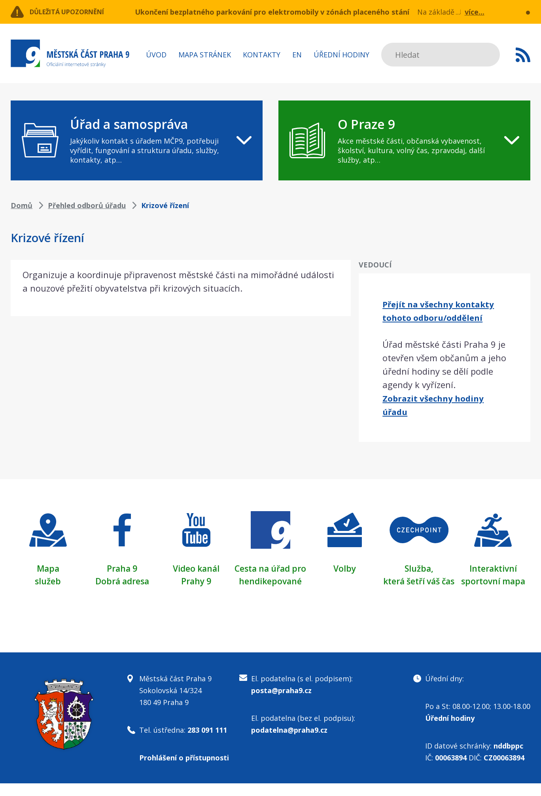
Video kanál (196, 568)
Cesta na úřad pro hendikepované (270, 580)
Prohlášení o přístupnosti (184, 770)
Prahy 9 (196, 581)
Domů (21, 205)
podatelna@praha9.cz (289, 742)
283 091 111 (207, 742)
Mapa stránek (204, 54)
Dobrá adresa (122, 581)
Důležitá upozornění (75, 12)
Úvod (156, 54)
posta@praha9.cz (281, 703)
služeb (48, 581)
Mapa (48, 568)
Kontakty (261, 54)
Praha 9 (122, 568)
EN (297, 54)
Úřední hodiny (341, 54)
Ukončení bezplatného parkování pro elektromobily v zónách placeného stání (272, 12)
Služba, (419, 568)
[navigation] (137, 140)
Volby (344, 568)
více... (474, 12)
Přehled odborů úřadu (87, 205)
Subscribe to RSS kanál (523, 54)
